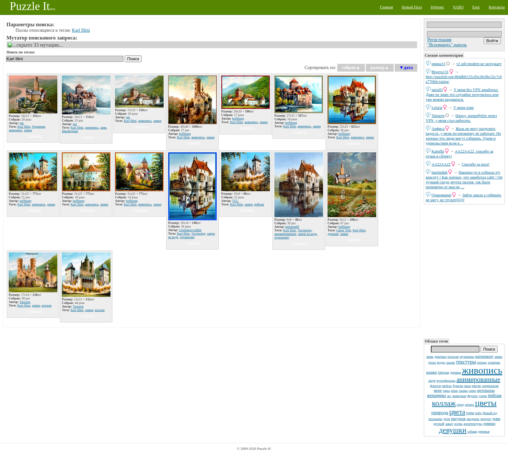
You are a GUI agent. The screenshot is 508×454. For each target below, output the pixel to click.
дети (446, 419)
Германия (38, 126)
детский (438, 423)
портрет (485, 419)
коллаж (444, 403)
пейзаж (495, 395)
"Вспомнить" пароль (447, 44)
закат (449, 423)
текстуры (466, 362)
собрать (34, 136)
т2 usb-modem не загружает (479, 64)
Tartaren (438, 115)
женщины (436, 395)
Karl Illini (81, 30)
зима (429, 356)
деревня (455, 372)
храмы (463, 390)
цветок (476, 386)
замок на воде (307, 234)
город (461, 404)
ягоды (441, 362)
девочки (440, 356)
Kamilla (438, 151)
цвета (457, 412)
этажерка (494, 362)
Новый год (489, 413)
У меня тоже (463, 107)
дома (496, 418)
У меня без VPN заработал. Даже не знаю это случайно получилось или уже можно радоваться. (462, 94)
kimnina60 (292, 226)
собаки (472, 431)
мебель (447, 386)
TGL (235, 201)
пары (446, 390)
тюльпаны (435, 419)
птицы (482, 362)
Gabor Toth (343, 230)
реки (454, 390)
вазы (467, 386)
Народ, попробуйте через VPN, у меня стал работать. (461, 118)
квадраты (473, 419)
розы (432, 362)
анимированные (478, 379)
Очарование (441, 195)
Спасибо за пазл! (476, 164)
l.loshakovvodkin (190, 230)
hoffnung (185, 133)
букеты (458, 386)
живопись (482, 370)
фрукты (472, 396)
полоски (453, 356)
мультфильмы (446, 380)
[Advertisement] (464, 271)
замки (498, 356)
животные (459, 396)
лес (449, 396)
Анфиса (438, 128)
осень (458, 423)
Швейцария (70, 131)
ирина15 (438, 64)
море (438, 390)
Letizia (437, 107)
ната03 (437, 89)
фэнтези (435, 386)
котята (469, 404)
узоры (483, 396)
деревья (484, 431)
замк (103, 127)
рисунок (458, 418)
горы (470, 413)
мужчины (467, 356)
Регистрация (439, 39)
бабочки (443, 372)
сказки (450, 362)
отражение (187, 237)
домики (489, 423)
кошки (431, 372)
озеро (472, 390)
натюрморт (484, 356)
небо (478, 413)
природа (439, 412)
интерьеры (486, 390)
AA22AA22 (441, 164)
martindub (439, 172)
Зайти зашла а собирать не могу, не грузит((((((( (463, 197)
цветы (485, 403)
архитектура (473, 423)
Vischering (198, 233)
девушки (453, 430)
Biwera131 (440, 72)
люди (431, 380)
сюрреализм (490, 386)
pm (22, 123)
